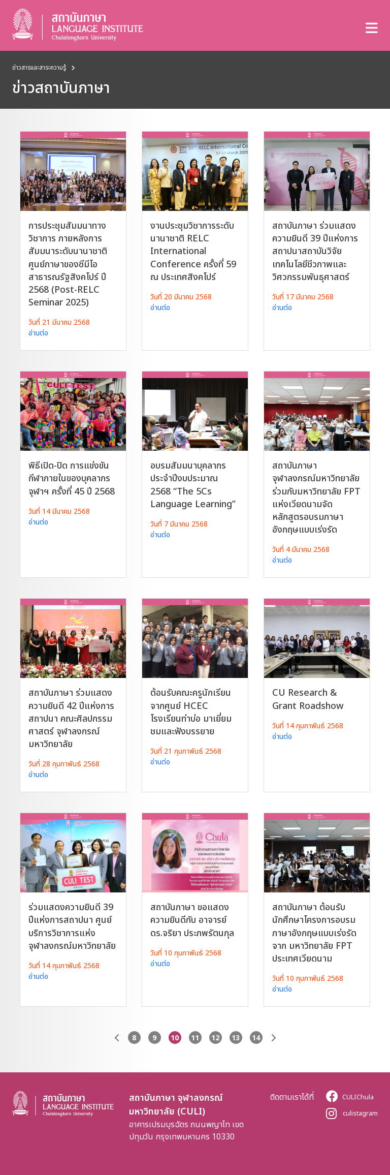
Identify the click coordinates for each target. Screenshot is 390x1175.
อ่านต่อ (38, 332)
